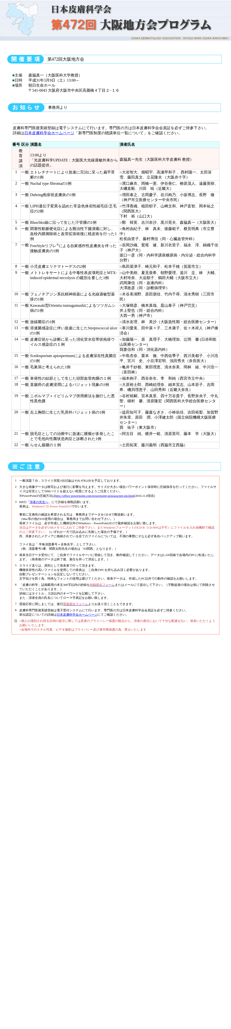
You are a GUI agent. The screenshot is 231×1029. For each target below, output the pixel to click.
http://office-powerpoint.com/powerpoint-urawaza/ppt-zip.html (94, 496)
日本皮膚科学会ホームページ (49, 133)
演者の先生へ (39, 502)
